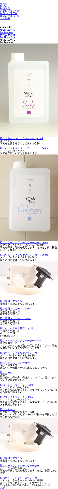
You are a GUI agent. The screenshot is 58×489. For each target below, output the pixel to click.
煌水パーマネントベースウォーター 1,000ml (24, 148)
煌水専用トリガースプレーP (15, 308)
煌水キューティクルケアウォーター (20, 353)
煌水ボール (6, 372)
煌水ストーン (7, 409)
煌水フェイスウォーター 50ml (16, 385)
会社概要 (5, 18)
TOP (2, 487)
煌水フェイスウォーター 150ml (17, 397)
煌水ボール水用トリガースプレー (18, 328)
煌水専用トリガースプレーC (15, 318)
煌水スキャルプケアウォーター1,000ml (21, 138)
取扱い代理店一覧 (10, 16)
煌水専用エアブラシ (11, 301)
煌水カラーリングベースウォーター (20, 478)
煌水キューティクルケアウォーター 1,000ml (24, 254)
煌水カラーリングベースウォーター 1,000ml (24, 242)
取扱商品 (5, 8)
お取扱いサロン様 (10, 11)
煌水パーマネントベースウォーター (20, 465)
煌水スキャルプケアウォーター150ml (20, 340)
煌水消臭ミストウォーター (15, 362)
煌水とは (5, 6)
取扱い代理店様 (8, 13)
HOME (3, 3)
